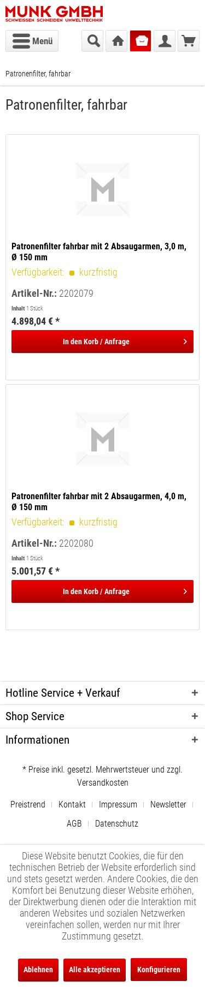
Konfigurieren (158, 969)
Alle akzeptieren (94, 969)
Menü (32, 39)
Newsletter (168, 804)
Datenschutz (116, 823)
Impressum (118, 804)
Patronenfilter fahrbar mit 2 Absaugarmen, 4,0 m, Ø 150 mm (98, 501)
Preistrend (27, 804)
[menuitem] (31, 41)
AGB (74, 823)
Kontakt (72, 804)
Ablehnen (38, 969)
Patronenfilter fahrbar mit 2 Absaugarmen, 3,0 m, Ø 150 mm (98, 251)
